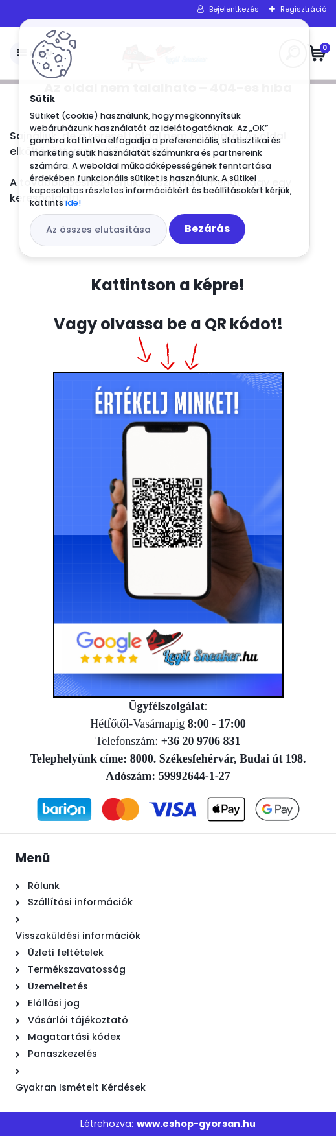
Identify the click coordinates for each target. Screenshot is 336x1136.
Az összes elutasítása (98, 229)
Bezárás (207, 228)
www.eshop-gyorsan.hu (196, 1123)
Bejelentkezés (234, 9)
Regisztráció (303, 9)
